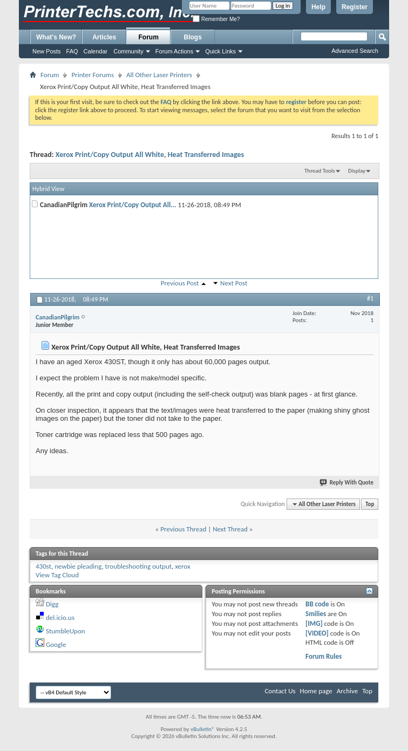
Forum (149, 37)
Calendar (96, 51)
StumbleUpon (65, 631)
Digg (52, 604)
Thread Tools (319, 170)
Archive (347, 691)
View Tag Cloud (57, 575)
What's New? (56, 37)
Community (128, 51)
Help (318, 7)
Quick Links (220, 51)
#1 (370, 298)
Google (56, 644)
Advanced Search (354, 50)
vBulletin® (203, 729)
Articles (104, 37)
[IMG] (314, 623)
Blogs (193, 37)
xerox (182, 566)
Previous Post (180, 283)
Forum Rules (323, 656)
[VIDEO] (317, 633)
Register (355, 7)
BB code (317, 604)
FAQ (72, 51)
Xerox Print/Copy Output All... (132, 205)
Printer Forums (92, 75)
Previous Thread (183, 529)
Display (356, 170)
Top (369, 504)
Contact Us (279, 691)
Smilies (315, 614)
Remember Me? (216, 19)
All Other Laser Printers (159, 75)
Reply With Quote (347, 482)
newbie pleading (78, 566)
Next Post (233, 283)
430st (43, 566)
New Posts (46, 51)
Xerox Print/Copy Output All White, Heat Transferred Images (150, 154)
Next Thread (230, 529)
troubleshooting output (138, 566)
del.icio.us (60, 617)
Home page (316, 691)
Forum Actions (174, 51)
